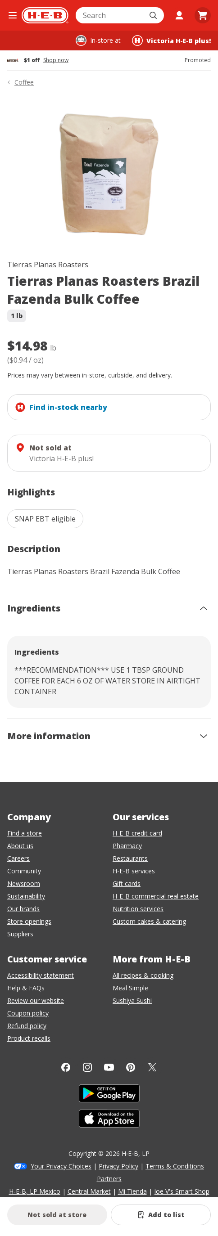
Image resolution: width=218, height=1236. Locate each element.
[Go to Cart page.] (203, 15)
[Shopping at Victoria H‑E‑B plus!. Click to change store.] (171, 40)
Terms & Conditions (174, 1166)
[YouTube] (109, 1067)
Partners (109, 1178)
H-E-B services (134, 871)
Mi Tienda (132, 1191)
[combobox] (110, 15)
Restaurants (130, 858)
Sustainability (26, 896)
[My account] (179, 15)
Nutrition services (138, 908)
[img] (109, 175)
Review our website (35, 1000)
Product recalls (28, 1038)
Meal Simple (130, 988)
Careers (18, 858)
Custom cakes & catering (149, 921)
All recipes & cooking (143, 975)
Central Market (89, 1191)
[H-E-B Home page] (45, 15)
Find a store (24, 833)
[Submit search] (154, 15)
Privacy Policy (118, 1166)
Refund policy (26, 1025)
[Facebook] (66, 1067)
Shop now (55, 60)
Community (24, 871)
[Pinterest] (131, 1067)
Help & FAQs (26, 988)
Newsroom (23, 883)
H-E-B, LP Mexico (34, 1191)
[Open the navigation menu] (12, 15)
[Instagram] (87, 1067)
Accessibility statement (40, 975)
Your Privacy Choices (61, 1166)
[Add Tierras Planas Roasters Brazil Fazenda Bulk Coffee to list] (161, 1215)
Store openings (29, 921)
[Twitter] (152, 1067)
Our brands (23, 908)
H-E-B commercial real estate (156, 896)
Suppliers (20, 934)
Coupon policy (28, 1013)
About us (20, 845)
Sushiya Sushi (132, 1000)
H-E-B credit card (137, 833)
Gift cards (127, 883)
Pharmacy (127, 845)
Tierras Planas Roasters (47, 265)
